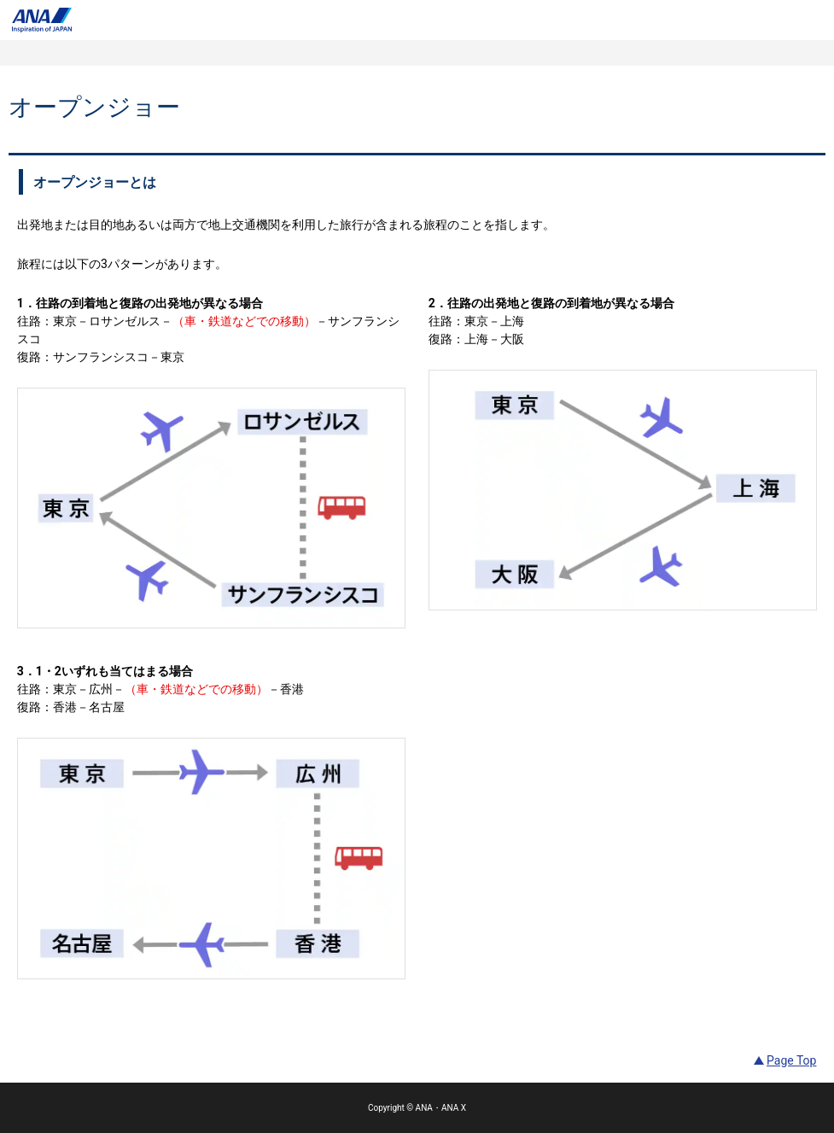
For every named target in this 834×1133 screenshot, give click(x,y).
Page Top (791, 1060)
